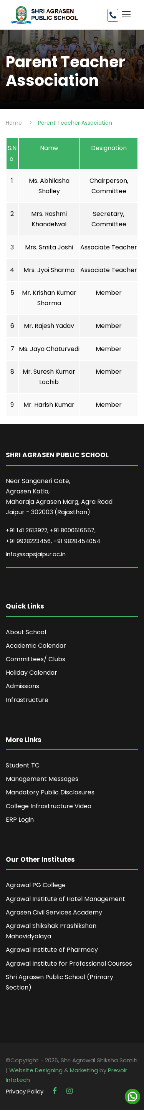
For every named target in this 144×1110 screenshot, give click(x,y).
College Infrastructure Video (48, 806)
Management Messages (42, 778)
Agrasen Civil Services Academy (54, 912)
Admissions (22, 686)
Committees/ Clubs (35, 659)
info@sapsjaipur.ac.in (36, 554)
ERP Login (20, 819)
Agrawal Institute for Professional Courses (69, 963)
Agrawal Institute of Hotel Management (65, 898)
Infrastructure (27, 699)
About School (26, 632)
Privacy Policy (24, 1091)
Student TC (23, 765)
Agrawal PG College (36, 885)
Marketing (84, 1070)
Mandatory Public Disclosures (50, 792)
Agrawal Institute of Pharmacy (52, 949)
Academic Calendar (36, 645)
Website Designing (36, 1070)
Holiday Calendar (31, 672)
